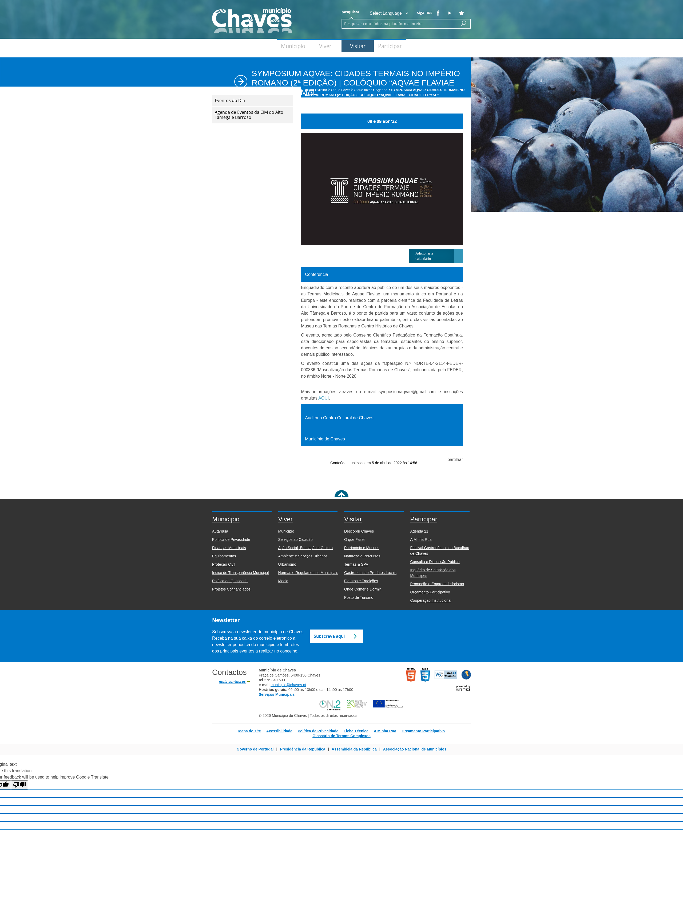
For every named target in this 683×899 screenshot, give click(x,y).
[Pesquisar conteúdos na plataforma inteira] (464, 23)
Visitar (358, 46)
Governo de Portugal (255, 749)
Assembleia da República (354, 749)
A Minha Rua (385, 731)
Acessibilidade (279, 731)
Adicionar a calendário (424, 256)
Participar (390, 46)
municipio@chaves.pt (288, 685)
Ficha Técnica (356, 731)
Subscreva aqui (329, 636)
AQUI (323, 398)
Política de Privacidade (318, 731)
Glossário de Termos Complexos (341, 736)
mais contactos (232, 681)
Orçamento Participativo (423, 731)
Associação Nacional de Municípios (414, 749)
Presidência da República (302, 749)
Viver (325, 46)
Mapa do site (249, 731)
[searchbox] (398, 24)
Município (293, 46)
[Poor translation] (19, 784)
